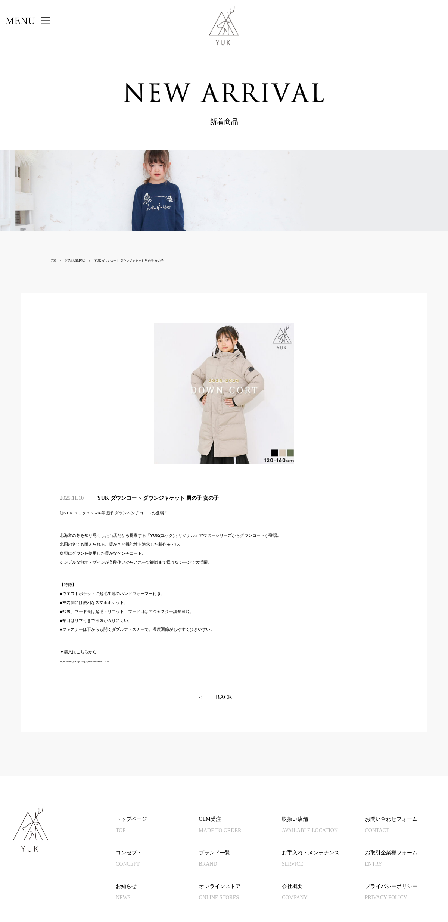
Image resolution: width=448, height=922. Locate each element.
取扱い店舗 (323, 826)
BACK (215, 697)
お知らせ (157, 893)
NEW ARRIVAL (75, 260)
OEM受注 (240, 826)
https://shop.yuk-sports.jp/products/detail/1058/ (84, 661)
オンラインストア (240, 893)
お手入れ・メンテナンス (323, 860)
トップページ (157, 826)
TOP (53, 260)
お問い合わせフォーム (406, 826)
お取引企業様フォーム (406, 860)
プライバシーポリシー (406, 893)
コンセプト (157, 860)
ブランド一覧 (240, 860)
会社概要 (323, 893)
